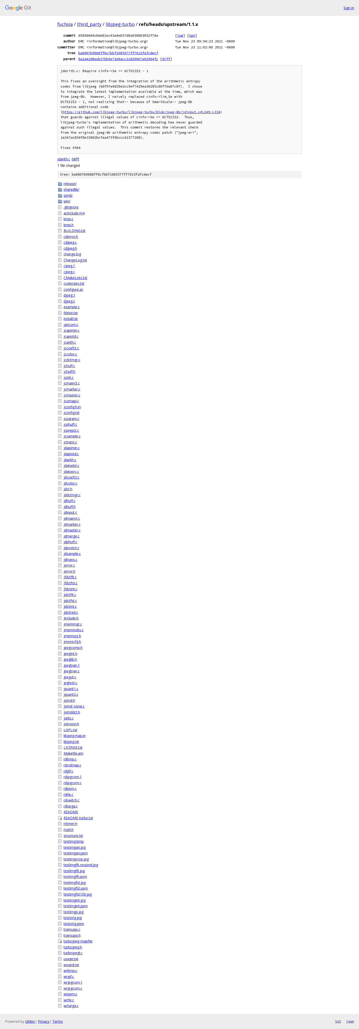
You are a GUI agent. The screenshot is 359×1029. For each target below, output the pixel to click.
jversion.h (71, 723)
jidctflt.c (70, 594)
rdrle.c (68, 794)
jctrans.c (70, 442)
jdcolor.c (70, 483)
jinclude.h (71, 618)
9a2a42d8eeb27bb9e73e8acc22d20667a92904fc (118, 59)
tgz (192, 35)
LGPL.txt (70, 729)
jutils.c (69, 718)
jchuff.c (69, 365)
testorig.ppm (74, 923)
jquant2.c (71, 694)
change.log (72, 254)
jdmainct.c (72, 518)
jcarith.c (70, 342)
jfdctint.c (70, 589)
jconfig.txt (72, 412)
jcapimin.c (72, 330)
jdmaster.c (72, 530)
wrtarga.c (71, 1005)
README (71, 812)
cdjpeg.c (70, 242)
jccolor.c (70, 354)
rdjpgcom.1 (73, 776)
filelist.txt (71, 312)
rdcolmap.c (72, 765)
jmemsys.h (72, 635)
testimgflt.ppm (75, 876)
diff (166, 59)
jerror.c (69, 565)
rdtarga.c (71, 806)
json (350, 1021)
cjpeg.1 (69, 265)
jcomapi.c (71, 401)
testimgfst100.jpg (78, 894)
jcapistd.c (71, 336)
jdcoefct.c (71, 477)
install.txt (71, 318)
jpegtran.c (72, 671)
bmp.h (69, 224)
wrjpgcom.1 (73, 982)
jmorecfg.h (72, 641)
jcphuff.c (70, 424)
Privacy (43, 1021)
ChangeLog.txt (75, 260)
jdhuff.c (69, 500)
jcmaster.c (72, 395)
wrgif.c (69, 976)
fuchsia (65, 24)
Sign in (349, 7)
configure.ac (73, 289)
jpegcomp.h (73, 647)
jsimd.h (69, 700)
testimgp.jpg (74, 912)
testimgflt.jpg (74, 870)
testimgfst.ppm (76, 888)
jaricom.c (71, 324)
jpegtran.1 (72, 665)
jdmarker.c (72, 524)
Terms (57, 1021)
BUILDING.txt (75, 230)
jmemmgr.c (73, 624)
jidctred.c (71, 612)
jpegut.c (70, 677)
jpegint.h (70, 653)
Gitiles (30, 1021)
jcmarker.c (72, 389)
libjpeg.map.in (75, 735)
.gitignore (71, 207)
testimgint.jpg (75, 900)
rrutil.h (69, 829)
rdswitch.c (72, 800)
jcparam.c (71, 418)
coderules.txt (74, 283)
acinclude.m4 (74, 213)
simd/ (68, 195)
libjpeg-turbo (120, 24)
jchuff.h (69, 371)
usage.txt (71, 958)
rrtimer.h (70, 823)
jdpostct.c (71, 547)
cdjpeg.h (70, 248)
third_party (89, 24)
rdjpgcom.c (73, 782)
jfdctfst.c (71, 583)
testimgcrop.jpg (76, 859)
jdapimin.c (72, 447)
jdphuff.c (70, 541)
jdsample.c (72, 553)
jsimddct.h (72, 712)
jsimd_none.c (74, 706)
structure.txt (73, 835)
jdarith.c (63, 159)
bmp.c (68, 218)
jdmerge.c (72, 536)
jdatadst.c (71, 465)
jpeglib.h (70, 659)
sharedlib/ (71, 189)
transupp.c (72, 929)
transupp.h (72, 935)
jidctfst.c (70, 600)
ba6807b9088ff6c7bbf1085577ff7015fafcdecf (118, 53)
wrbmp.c (70, 970)
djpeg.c (69, 301)
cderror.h (71, 236)
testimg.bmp (74, 841)
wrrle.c (69, 1000)
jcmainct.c (72, 383)
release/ (70, 183)
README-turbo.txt (78, 818)
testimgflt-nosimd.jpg (81, 864)
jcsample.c (72, 436)
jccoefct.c (71, 348)
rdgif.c (68, 771)
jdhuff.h (70, 506)
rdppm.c (70, 788)
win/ (67, 201)
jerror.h (69, 571)
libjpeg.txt (71, 741)
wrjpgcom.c (73, 988)
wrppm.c (70, 994)
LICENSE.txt (73, 747)
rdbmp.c (70, 759)
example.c (72, 307)
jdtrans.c (70, 559)
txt (338, 1021)
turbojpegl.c (73, 952)
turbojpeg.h (73, 947)
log (180, 35)
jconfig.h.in (72, 407)
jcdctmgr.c (72, 359)
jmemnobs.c (74, 629)
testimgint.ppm (76, 906)
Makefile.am (73, 753)
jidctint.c (70, 606)
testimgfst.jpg (75, 882)
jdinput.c (70, 512)
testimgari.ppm (76, 853)
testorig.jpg (73, 917)
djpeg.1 (69, 295)
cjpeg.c (69, 271)
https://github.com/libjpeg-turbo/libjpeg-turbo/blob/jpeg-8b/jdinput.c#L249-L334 (141, 112)
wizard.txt (71, 964)
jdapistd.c (71, 453)
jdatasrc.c (71, 471)
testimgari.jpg (75, 847)
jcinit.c (69, 377)
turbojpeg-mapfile (78, 941)
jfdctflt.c (70, 577)
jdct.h (68, 489)
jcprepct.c (71, 430)
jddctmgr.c (72, 495)
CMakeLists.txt (75, 277)
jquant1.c (71, 688)
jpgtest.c (70, 682)
